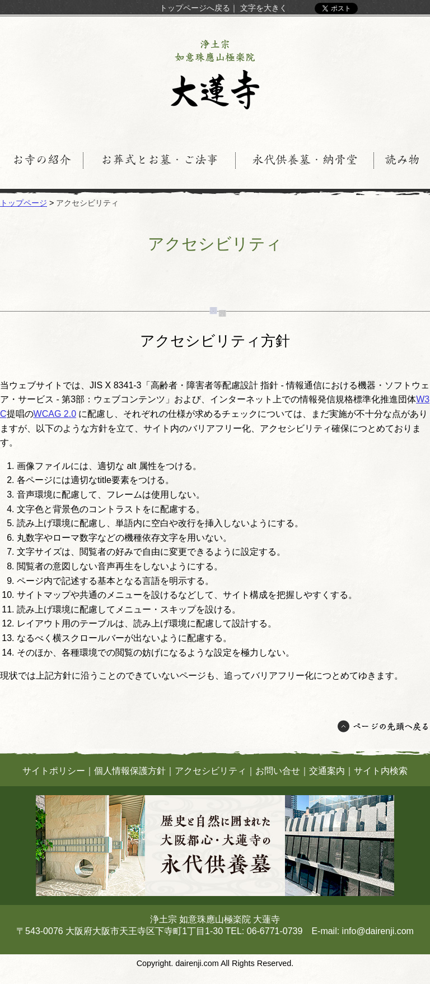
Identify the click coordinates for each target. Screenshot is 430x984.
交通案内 (327, 771)
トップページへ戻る (195, 7)
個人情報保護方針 (130, 771)
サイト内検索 (381, 771)
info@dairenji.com (378, 931)
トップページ (23, 202)
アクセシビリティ (210, 771)
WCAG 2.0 (55, 414)
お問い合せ (277, 771)
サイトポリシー (53, 771)
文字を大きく (263, 7)
